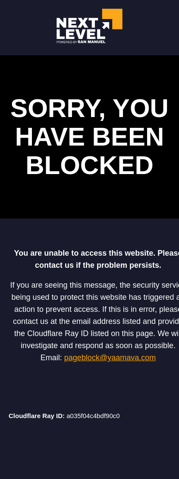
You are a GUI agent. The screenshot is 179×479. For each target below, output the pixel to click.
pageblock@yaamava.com (110, 357)
